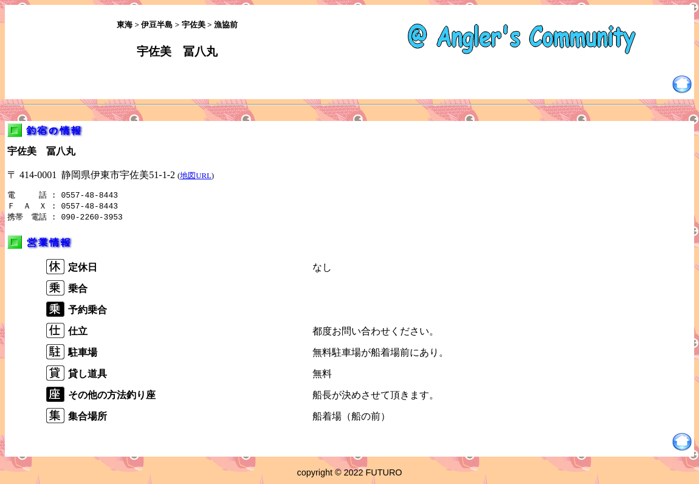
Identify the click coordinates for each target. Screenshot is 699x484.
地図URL (196, 175)
